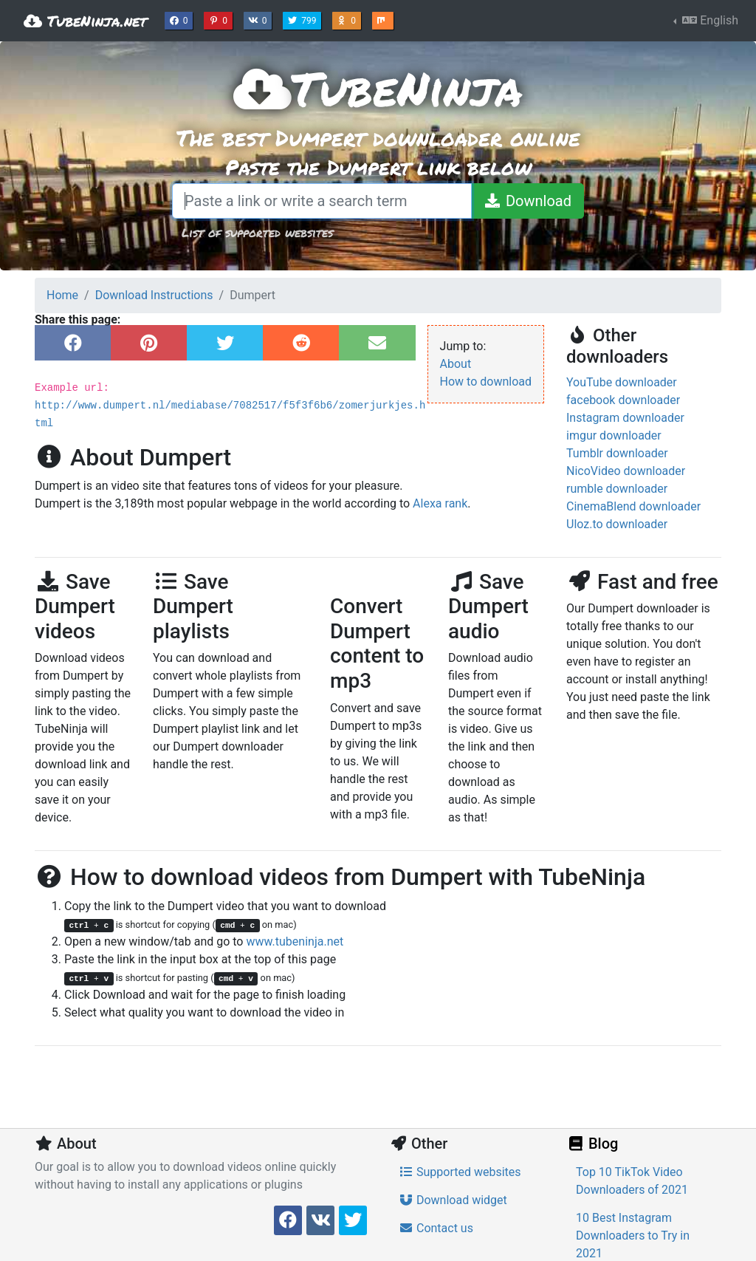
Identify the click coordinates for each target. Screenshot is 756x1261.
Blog (592, 1143)
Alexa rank (440, 503)
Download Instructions (154, 295)
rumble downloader (616, 489)
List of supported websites (257, 232)
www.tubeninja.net (294, 941)
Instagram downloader (625, 418)
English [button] (708, 20)
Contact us (436, 1228)
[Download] (527, 201)
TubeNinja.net (85, 20)
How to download (486, 382)
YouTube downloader (621, 382)
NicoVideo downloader (625, 471)
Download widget (453, 1200)
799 (303, 19)
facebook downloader (623, 400)
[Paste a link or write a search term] (322, 201)
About (456, 364)
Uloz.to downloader (616, 524)
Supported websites (460, 1172)
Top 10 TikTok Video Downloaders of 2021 (632, 1181)
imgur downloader (614, 435)
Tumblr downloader (617, 453)
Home (62, 295)
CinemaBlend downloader (633, 506)
